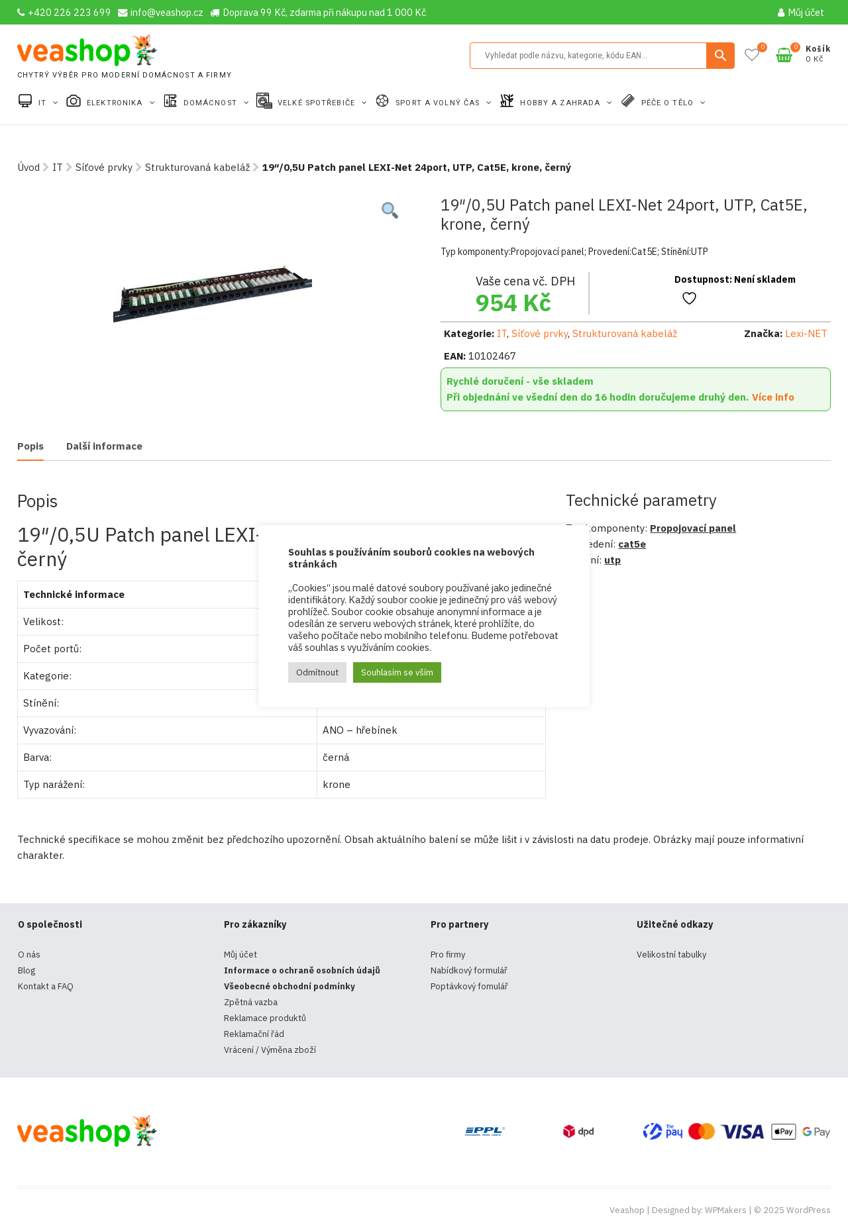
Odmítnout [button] (317, 672)
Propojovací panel (693, 528)
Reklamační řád (254, 1034)
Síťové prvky (104, 167)
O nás (29, 954)
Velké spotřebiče (318, 103)
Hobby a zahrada (561, 103)
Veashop (627, 1210)
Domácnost (212, 103)
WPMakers (726, 1210)
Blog (26, 970)
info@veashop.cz (160, 12)
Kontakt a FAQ (46, 986)
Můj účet (801, 12)
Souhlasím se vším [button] (397, 672)
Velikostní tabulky (671, 954)
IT (43, 103)
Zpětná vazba (251, 1002)
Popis (30, 446)
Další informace (104, 446)
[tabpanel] (212, 294)
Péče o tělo (668, 103)
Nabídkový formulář (469, 970)
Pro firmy (448, 954)
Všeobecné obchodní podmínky (289, 986)
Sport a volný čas (439, 103)
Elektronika (116, 103)
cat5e (632, 544)
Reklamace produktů (265, 1018)
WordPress (808, 1210)
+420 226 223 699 (64, 12)
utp (612, 560)
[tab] (30, 447)
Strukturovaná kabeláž (197, 167)
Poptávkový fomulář (469, 986)
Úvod (28, 167)
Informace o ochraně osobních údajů (302, 970)
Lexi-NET (806, 333)
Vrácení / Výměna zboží (270, 1050)
